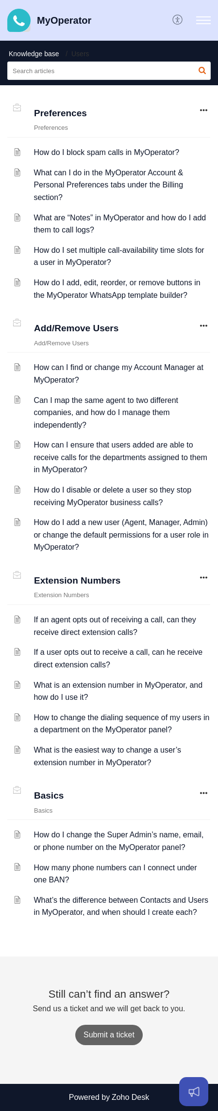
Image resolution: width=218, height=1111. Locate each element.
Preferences (60, 113)
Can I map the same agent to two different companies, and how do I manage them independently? (106, 412)
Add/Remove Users (76, 328)
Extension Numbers (77, 580)
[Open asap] (193, 1091)
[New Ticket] (109, 1035)
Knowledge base (34, 54)
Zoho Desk (130, 1097)
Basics (49, 795)
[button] (178, 20)
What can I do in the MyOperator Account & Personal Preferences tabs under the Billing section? (108, 185)
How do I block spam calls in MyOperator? (106, 152)
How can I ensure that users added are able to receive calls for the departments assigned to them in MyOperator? (120, 457)
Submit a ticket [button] (109, 1035)
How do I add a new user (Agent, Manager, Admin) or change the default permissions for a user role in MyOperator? (121, 534)
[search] (109, 71)
